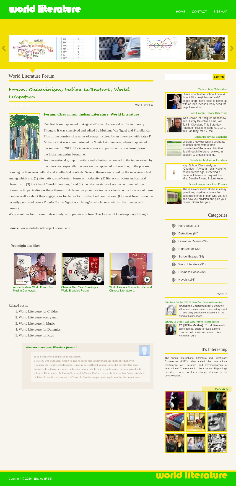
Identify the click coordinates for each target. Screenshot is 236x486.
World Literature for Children (39, 311)
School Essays (191, 256)
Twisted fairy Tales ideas (213, 89)
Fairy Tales (189, 225)
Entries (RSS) (43, 478)
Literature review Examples (211, 136)
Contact (199, 11)
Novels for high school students (209, 160)
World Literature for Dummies (40, 329)
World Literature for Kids (36, 335)
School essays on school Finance (208, 184)
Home (180, 11)
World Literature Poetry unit (38, 317)
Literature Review (193, 241)
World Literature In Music (37, 323)
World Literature (44, 9)
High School (190, 248)
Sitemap (220, 11)
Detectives (188, 233)
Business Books (192, 272)
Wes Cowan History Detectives (209, 113)
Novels (187, 279)
